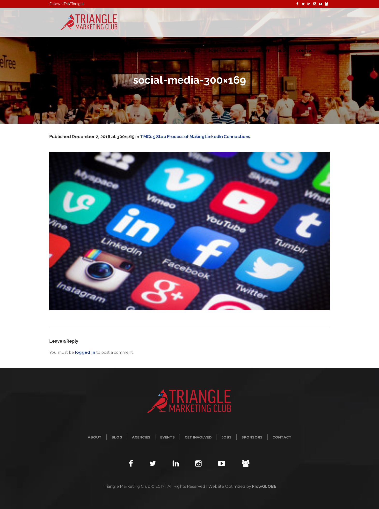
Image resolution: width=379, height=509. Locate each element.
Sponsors (251, 437)
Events (167, 437)
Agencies (141, 437)
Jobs (227, 437)
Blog (116, 437)
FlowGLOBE (264, 486)
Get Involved (198, 437)
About (95, 437)
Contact (282, 437)
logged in (85, 352)
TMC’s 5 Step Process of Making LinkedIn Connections (195, 136)
